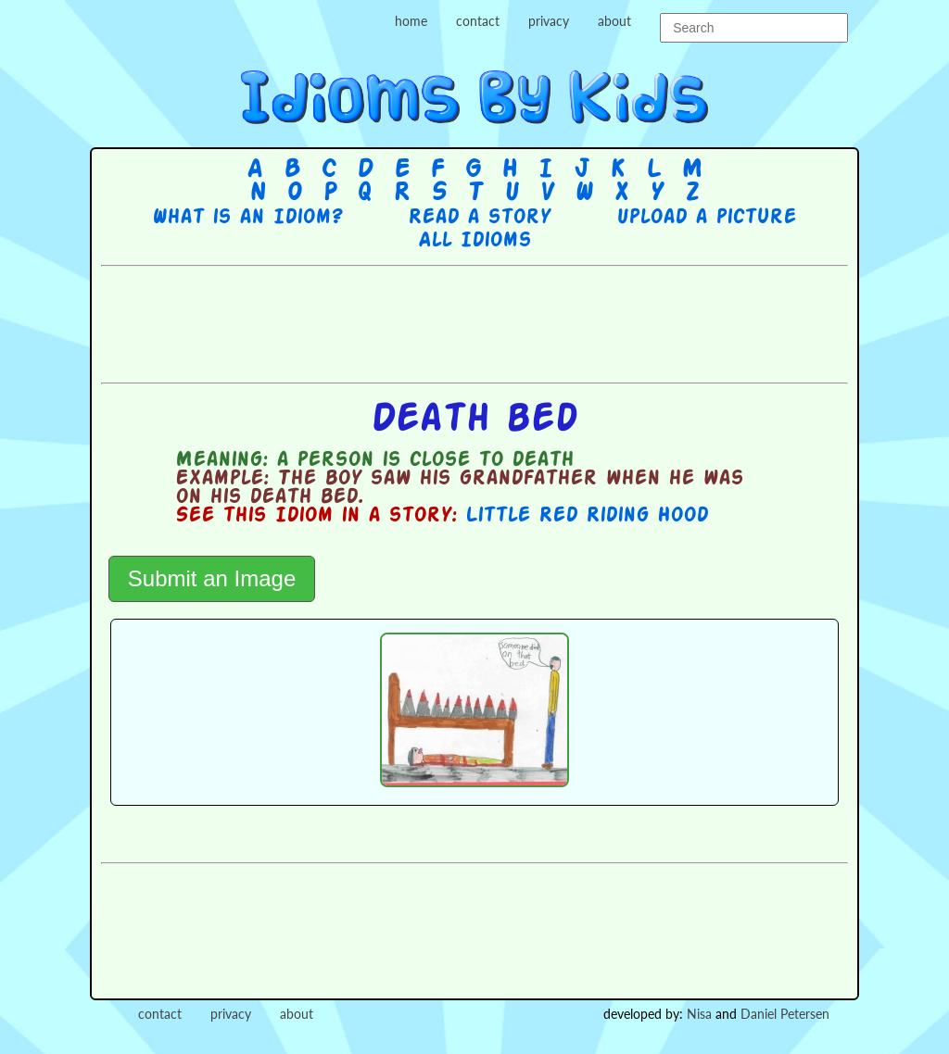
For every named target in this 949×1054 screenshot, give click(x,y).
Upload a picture (706, 217)
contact (478, 21)
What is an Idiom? (247, 217)
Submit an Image (212, 578)
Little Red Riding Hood (586, 516)
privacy (548, 21)
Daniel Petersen (784, 1014)
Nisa (699, 1014)
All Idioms (474, 241)
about (614, 21)
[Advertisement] (474, 322)
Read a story (479, 217)
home (411, 21)
